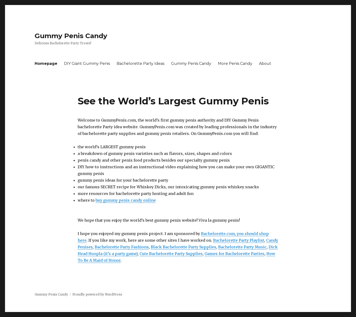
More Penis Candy (235, 63)
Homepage (46, 63)
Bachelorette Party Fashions (122, 247)
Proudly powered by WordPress (97, 294)
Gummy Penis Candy (71, 36)
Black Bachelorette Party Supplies (183, 247)
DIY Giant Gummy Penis (87, 63)
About (265, 63)
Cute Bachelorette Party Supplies (171, 253)
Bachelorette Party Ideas (140, 63)
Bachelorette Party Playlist (238, 240)
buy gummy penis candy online (126, 200)
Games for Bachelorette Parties (234, 253)
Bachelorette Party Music (242, 247)
